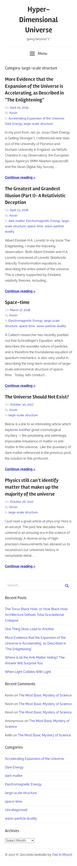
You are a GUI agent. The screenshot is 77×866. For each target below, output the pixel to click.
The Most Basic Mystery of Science (45, 695)
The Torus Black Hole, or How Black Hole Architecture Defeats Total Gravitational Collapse (36, 614)
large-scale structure (38, 124)
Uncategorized (16, 810)
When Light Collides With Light (28, 672)
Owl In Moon (61, 855)
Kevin (13, 113)
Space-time (17, 302)
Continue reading (18, 177)
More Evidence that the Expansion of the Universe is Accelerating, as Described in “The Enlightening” (35, 643)
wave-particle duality (51, 326)
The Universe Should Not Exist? (37, 397)
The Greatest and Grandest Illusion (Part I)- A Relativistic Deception (35, 195)
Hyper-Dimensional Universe (38, 20)
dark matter (16, 221)
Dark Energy (13, 124)
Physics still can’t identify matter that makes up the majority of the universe (32, 487)
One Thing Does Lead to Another (29, 629)
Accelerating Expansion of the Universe (36, 118)
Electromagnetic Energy (43, 221)
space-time (35, 226)
